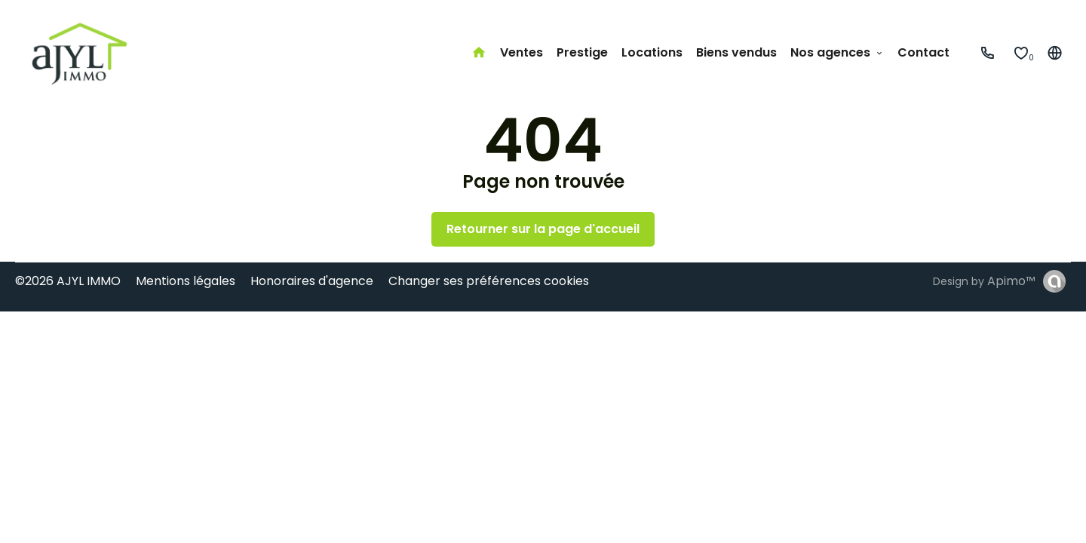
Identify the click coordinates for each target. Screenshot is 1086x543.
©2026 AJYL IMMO (68, 281)
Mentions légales (185, 281)
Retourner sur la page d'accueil (543, 229)
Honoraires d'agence (311, 281)
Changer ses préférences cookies (488, 281)
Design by (984, 281)
